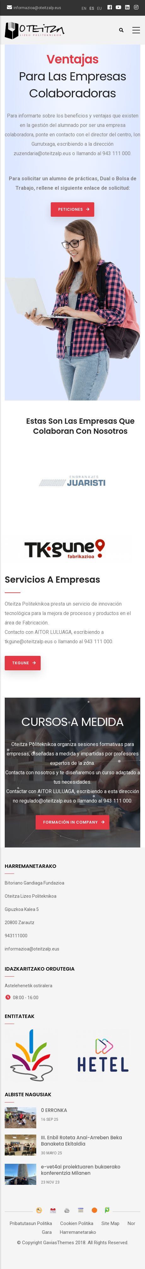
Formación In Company (70, 822)
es (92, 8)
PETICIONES (70, 209)
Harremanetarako (78, 1232)
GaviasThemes (58, 1242)
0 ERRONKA (54, 1110)
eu (99, 8)
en (84, 8)
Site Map (110, 1223)
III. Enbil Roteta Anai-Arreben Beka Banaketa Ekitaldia (81, 1141)
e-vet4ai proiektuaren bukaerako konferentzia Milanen (80, 1170)
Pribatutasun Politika (31, 1223)
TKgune (20, 663)
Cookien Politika (76, 1223)
